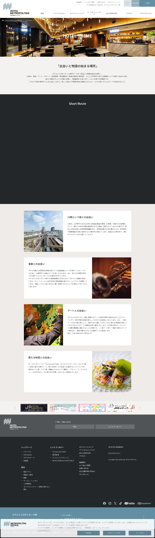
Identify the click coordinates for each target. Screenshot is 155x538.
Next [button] (140, 408)
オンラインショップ (77, 13)
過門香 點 (55, 455)
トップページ (26, 447)
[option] (34, 408)
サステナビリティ (146, 13)
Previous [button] (15, 408)
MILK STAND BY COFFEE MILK (63, 460)
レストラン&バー (57, 447)
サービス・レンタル (30, 481)
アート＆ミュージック (94, 13)
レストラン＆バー (59, 13)
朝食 (25, 478)
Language (135, 3)
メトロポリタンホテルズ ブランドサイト (122, 459)
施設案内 (79, 2)
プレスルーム (84, 474)
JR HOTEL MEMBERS (115, 447)
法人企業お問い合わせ (87, 471)
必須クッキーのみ (114, 533)
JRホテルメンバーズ (114, 2)
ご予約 (147, 3)
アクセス (129, 13)
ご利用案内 (27, 484)
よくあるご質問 (89, 2)
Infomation (27, 455)
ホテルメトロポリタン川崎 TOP (13, 20)
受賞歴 (25, 460)
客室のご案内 (28, 475)
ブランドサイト (127, 3)
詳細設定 (88, 533)
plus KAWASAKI (111, 13)
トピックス (27, 452)
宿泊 (42, 13)
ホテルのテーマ (28, 457)
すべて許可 (140, 533)
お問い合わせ (101, 2)
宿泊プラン (27, 472)
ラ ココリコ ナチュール (60, 457)
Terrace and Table (59, 452)
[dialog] (77, 528)
